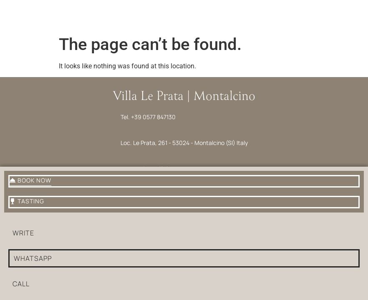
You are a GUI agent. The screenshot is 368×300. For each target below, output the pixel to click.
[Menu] (20, 11)
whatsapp (33, 258)
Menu (19, 24)
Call (21, 283)
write (23, 233)
